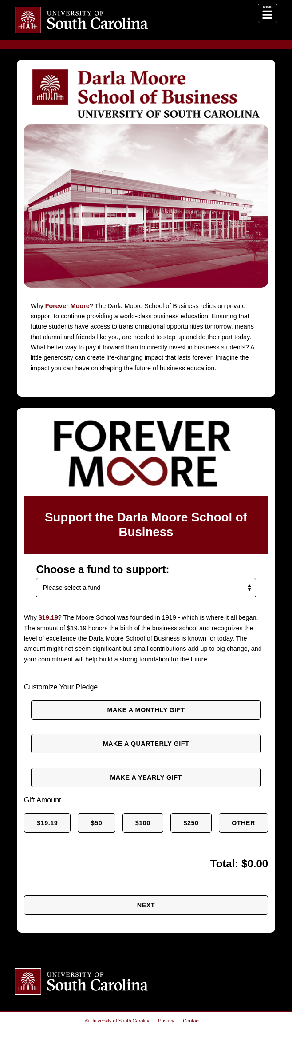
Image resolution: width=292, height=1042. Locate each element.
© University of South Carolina (118, 1020)
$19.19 (47, 822)
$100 (144, 822)
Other (245, 822)
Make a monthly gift (145, 709)
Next (146, 905)
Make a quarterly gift (146, 743)
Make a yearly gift (146, 777)
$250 (193, 822)
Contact (191, 1020)
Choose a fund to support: (98, 569)
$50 (97, 822)
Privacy (166, 1020)
